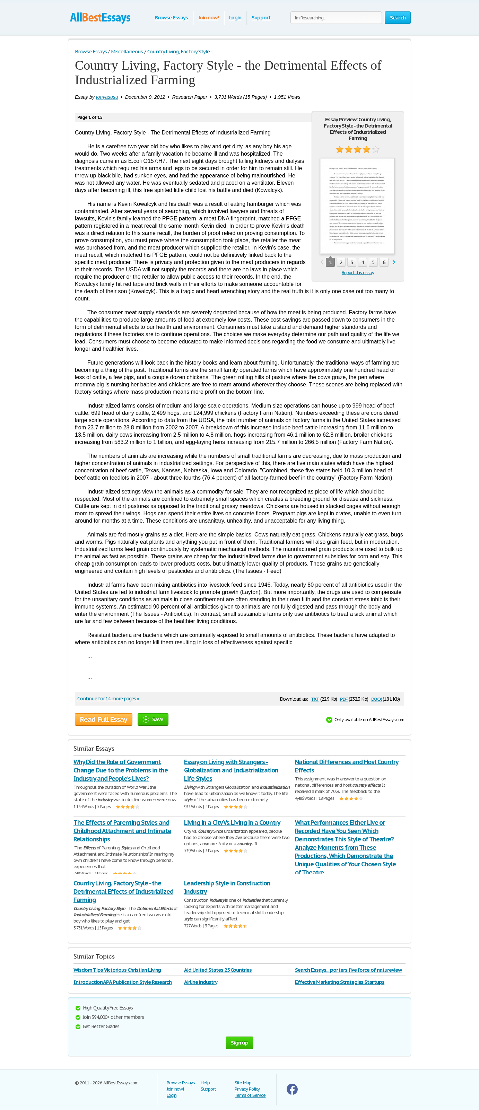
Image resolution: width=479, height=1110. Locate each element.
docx (376, 698)
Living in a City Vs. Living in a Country (232, 823)
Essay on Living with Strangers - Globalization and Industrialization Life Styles (231, 770)
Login (235, 17)
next (394, 262)
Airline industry (200, 982)
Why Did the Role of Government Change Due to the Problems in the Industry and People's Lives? (120, 770)
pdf (344, 698)
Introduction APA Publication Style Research (122, 982)
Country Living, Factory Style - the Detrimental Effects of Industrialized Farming (123, 891)
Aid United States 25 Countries (218, 970)
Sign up (239, 1042)
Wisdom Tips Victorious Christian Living (117, 970)
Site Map (243, 1083)
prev (321, 262)
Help (205, 1083)
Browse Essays (171, 17)
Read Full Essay (103, 719)
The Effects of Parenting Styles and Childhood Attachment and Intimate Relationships (122, 831)
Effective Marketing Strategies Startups (339, 982)
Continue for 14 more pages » (108, 699)
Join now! (208, 17)
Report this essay (358, 273)
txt (315, 698)
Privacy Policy (247, 1089)
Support (261, 17)
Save (153, 719)
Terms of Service (250, 1095)
